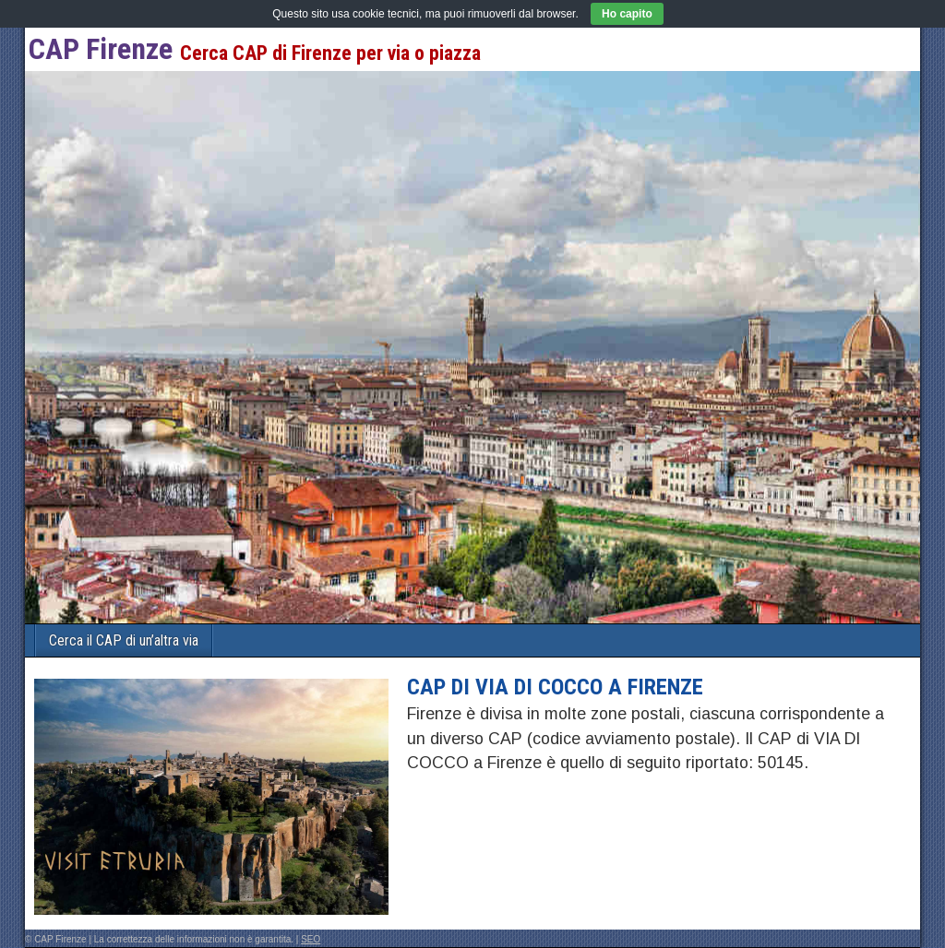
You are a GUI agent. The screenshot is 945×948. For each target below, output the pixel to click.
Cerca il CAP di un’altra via (123, 640)
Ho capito (627, 13)
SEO (310, 939)
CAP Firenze (101, 48)
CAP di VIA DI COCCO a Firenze (555, 687)
